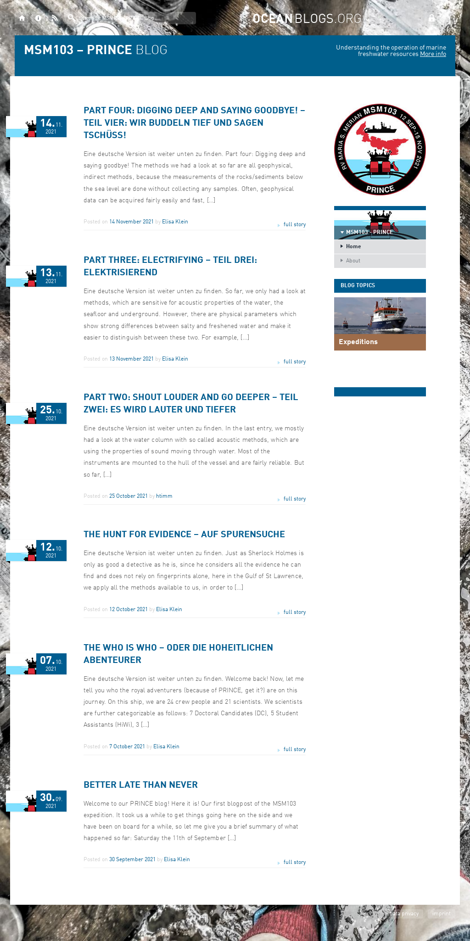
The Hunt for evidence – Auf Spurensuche (184, 535)
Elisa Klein (175, 222)
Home (353, 247)
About (353, 261)
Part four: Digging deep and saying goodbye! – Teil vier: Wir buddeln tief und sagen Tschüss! (194, 123)
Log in (444, 19)
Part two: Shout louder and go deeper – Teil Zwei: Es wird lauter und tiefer (191, 404)
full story (295, 225)
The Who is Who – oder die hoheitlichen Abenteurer (178, 654)
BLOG (96, 51)
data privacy (404, 914)
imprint (441, 914)
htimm (164, 496)
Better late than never (141, 785)
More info (433, 54)
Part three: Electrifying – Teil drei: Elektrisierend (170, 267)
